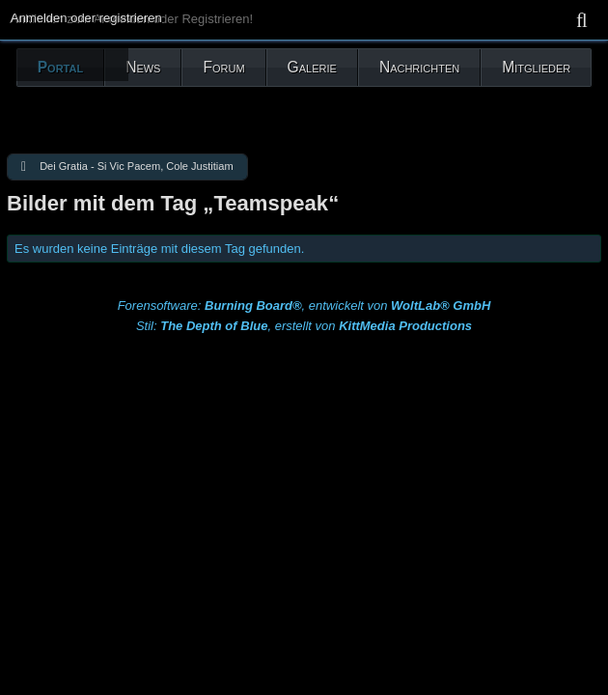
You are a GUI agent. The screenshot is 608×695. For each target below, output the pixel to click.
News (142, 67)
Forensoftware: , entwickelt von (304, 305)
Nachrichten (419, 67)
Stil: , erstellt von (304, 326)
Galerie (312, 67)
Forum (223, 67)
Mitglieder (536, 67)
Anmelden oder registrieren (86, 18)
